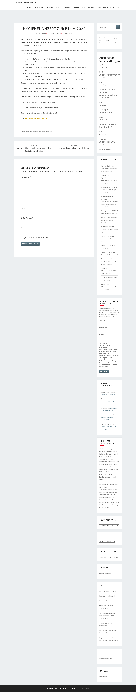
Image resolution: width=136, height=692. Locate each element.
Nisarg (86, 688)
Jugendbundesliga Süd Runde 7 (108, 125)
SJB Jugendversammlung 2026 (109, 75)
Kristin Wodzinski (54, 33)
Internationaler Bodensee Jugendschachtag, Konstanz (108, 93)
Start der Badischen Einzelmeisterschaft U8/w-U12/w (109, 168)
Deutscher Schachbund (106, 601)
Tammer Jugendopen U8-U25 (107, 142)
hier (118, 38)
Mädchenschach (52, 7)
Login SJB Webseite (105, 658)
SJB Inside (91, 7)
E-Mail (102, 334)
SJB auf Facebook (105, 573)
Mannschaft (39, 7)
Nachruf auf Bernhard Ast (109, 245)
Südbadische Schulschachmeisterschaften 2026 (110, 286)
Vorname (102, 320)
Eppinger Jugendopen (105, 111)
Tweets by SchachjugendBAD (108, 557)
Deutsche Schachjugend (107, 596)
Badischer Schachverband (107, 591)
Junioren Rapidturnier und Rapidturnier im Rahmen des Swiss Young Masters (34, 148)
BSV (118, 7)
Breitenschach (78, 7)
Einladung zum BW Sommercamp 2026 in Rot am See (109, 261)
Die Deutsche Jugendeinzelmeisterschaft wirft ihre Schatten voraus (110, 177)
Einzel (29, 7)
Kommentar (26, 177)
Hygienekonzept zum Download (36, 118)
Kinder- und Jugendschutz (106, 7)
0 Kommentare (68, 33)
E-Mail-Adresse (27, 218)
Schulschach (66, 7)
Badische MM (27, 131)
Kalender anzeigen (105, 149)
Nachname (103, 327)
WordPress (73, 688)
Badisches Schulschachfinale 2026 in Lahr (109, 270)
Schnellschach (47, 131)
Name (23, 208)
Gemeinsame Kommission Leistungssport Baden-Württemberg (107, 615)
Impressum (103, 676)
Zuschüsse (107, 507)
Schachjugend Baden (26, 2)
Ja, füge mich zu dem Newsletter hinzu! (36, 238)
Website (24, 228)
